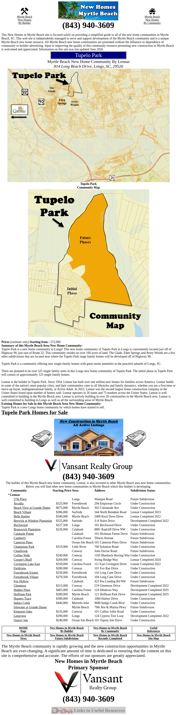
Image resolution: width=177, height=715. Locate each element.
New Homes (24, 19)
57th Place (20, 499)
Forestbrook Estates (26, 572)
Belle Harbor (22, 516)
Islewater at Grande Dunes (30, 607)
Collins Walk (22, 555)
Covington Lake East (27, 564)
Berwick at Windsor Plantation (33, 520)
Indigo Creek (22, 603)
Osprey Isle (21, 620)
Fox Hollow (21, 581)
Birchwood (20, 525)
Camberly (20, 538)
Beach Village (22, 512)
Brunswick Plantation (27, 529)
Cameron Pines (23, 542)
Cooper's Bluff (23, 559)
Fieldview (20, 568)
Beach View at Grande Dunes (32, 508)
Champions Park (24, 546)
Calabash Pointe (24, 533)
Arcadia (19, 503)
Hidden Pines (22, 590)
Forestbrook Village (26, 577)
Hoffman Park (22, 594)
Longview (20, 616)
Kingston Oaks (23, 611)
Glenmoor (20, 585)
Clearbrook (21, 551)
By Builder (24, 22)
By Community (152, 22)
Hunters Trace (22, 598)
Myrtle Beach (24, 16)
